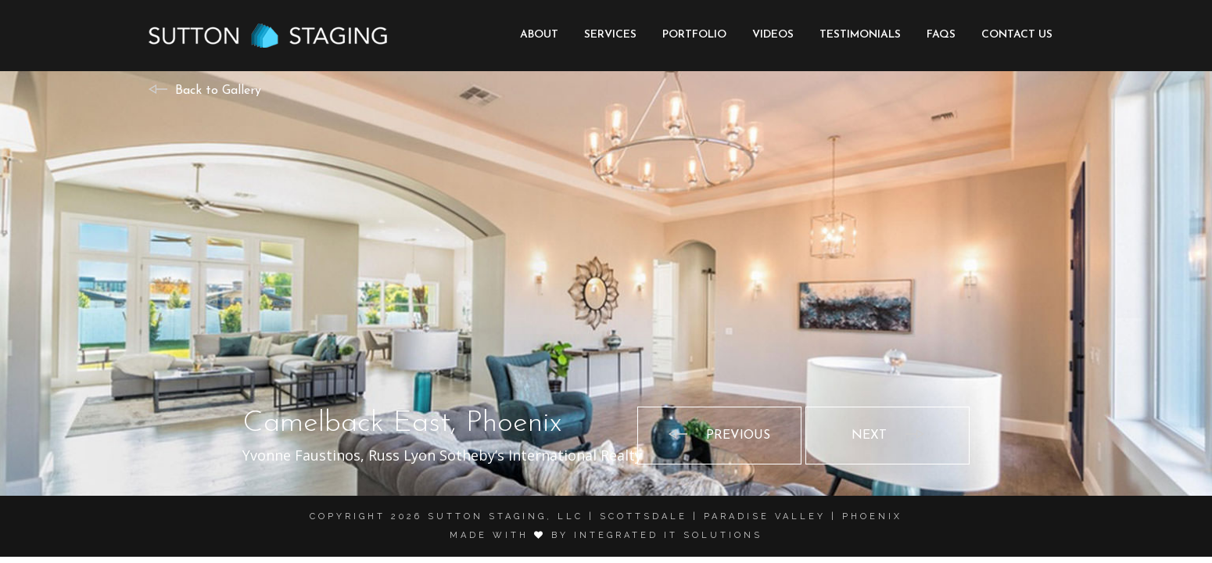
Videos (773, 35)
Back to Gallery (218, 90)
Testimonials (860, 35)
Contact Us (1016, 35)
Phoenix (872, 516)
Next (869, 435)
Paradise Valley (765, 516)
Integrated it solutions (668, 535)
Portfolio (694, 35)
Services (610, 35)
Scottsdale (643, 516)
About (539, 35)
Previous (738, 435)
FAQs (941, 35)
